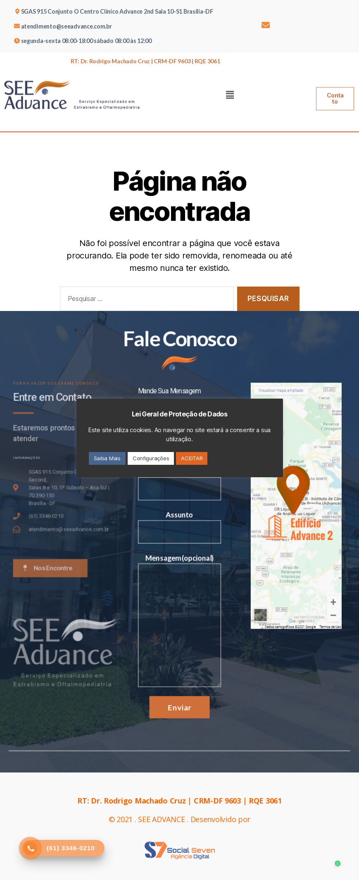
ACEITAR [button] (191, 458)
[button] (335, 89)
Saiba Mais (107, 458)
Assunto (179, 528)
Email (179, 488)
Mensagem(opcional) (179, 615)
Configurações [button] (151, 458)
